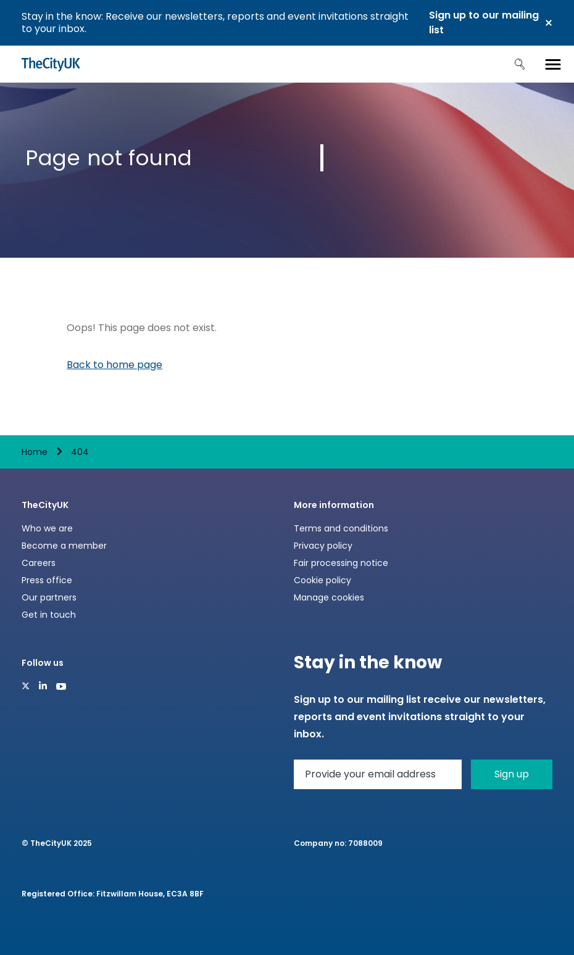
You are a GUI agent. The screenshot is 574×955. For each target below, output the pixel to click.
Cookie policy (322, 580)
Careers (39, 563)
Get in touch (49, 615)
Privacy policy (323, 545)
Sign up (511, 774)
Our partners (49, 597)
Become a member (64, 545)
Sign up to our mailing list (484, 22)
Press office (47, 580)
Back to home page (114, 365)
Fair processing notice (341, 563)
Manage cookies (329, 597)
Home (35, 452)
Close (548, 23)
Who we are (47, 528)
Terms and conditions (341, 528)
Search (520, 64)
